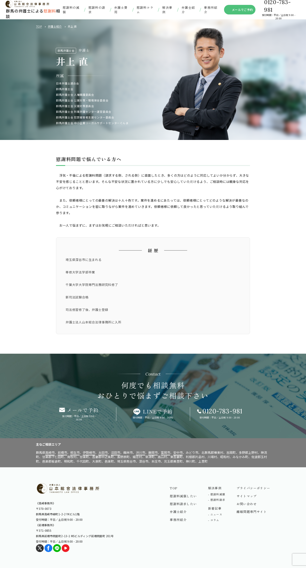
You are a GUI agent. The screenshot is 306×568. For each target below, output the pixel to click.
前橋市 (62, 452)
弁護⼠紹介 (188, 9)
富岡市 (165, 452)
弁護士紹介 (55, 26)
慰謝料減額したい (183, 496)
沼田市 (115, 452)
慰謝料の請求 (96, 9)
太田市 (103, 452)
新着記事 (214, 508)
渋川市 (140, 452)
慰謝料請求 (217, 500)
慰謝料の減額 (71, 9)
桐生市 (75, 452)
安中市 (178, 452)
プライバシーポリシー (253, 488)
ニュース (216, 514)
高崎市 (50, 452)
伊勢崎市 (89, 452)
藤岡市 (153, 452)
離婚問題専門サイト (252, 511)
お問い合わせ (247, 503)
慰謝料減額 (217, 494)
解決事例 (167, 9)
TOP (39, 26)
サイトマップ (247, 496)
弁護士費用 (121, 9)
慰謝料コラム (145, 9)
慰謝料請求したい (183, 503)
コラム (214, 520)
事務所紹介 (210, 9)
